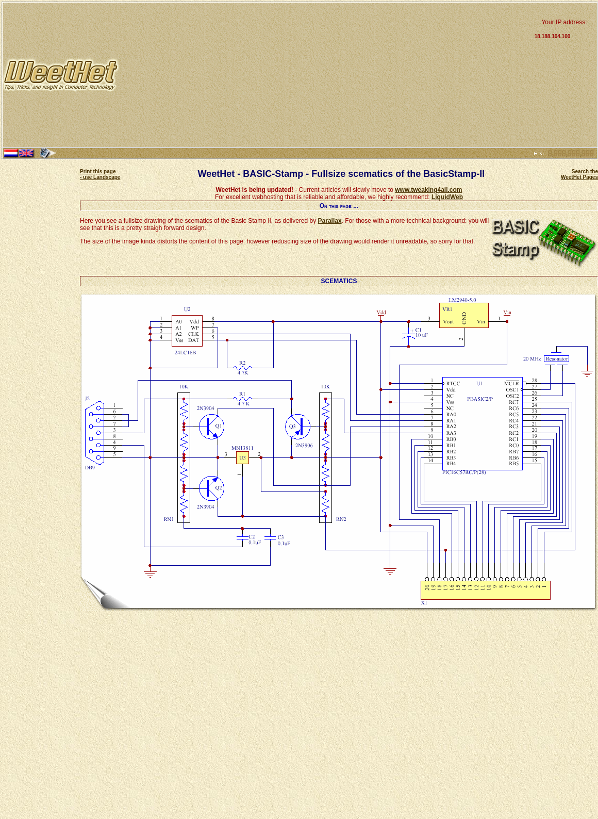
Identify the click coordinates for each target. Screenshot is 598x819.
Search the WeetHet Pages (579, 174)
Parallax (330, 220)
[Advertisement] (325, 75)
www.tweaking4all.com (428, 189)
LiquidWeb (447, 197)
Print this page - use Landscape (100, 174)
